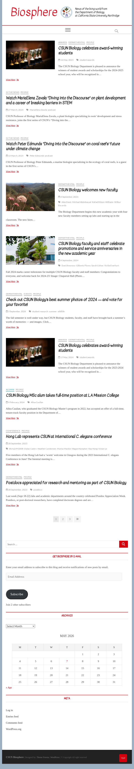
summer (53, 311)
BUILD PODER (16, 448)
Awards (62, 42)
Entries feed (12, 716)
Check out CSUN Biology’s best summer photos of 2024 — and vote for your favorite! (64, 302)
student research (40, 311)
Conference (13, 430)
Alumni (10, 389)
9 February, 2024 (15, 402)
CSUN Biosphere (15, 757)
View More (15, 80)
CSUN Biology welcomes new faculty (88, 190)
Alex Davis (66, 202)
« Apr (9, 687)
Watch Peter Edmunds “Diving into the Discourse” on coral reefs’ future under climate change (63, 146)
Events (28, 293)
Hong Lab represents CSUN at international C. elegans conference (59, 436)
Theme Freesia (43, 757)
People (90, 42)
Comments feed (14, 722)
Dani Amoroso (68, 265)
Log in (9, 710)
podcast (51, 109)
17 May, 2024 (65, 357)
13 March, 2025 (14, 155)
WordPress (54, 757)
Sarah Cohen (97, 265)
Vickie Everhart (111, 265)
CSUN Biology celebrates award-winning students (90, 50)
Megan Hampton (80, 448)
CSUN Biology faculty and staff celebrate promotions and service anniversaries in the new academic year (91, 248)
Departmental (76, 42)
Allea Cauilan (37, 402)
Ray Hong (93, 448)
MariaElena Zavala (38, 109)
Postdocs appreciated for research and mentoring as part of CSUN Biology (66, 483)
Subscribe (16, 594)
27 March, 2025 (14, 109)
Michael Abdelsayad (81, 202)
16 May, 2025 (65, 60)
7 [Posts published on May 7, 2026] (67, 661)
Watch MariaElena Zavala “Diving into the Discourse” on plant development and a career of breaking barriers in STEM (66, 100)
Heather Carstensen (47, 448)
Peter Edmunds (37, 155)
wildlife (61, 311)
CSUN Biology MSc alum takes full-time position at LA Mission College (62, 395)
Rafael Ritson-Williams (102, 202)
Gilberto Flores (83, 265)
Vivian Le (102, 448)
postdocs (38, 489)
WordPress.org (13, 729)
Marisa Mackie (64, 448)
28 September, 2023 (16, 443)
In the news (12, 92)
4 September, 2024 (68, 197)
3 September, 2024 (16, 311)
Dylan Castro (30, 448)
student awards (87, 60)
